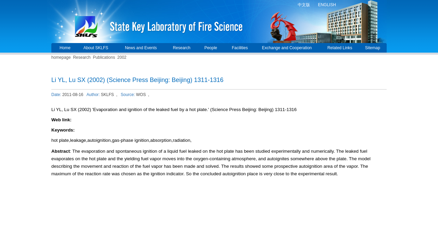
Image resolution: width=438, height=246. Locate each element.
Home (65, 47)
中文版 (304, 4)
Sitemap (372, 47)
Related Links (339, 47)
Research (181, 47)
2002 (122, 57)
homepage (61, 57)
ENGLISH (327, 4)
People (210, 47)
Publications (104, 57)
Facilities (240, 47)
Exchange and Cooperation (287, 47)
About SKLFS (95, 47)
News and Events (141, 47)
